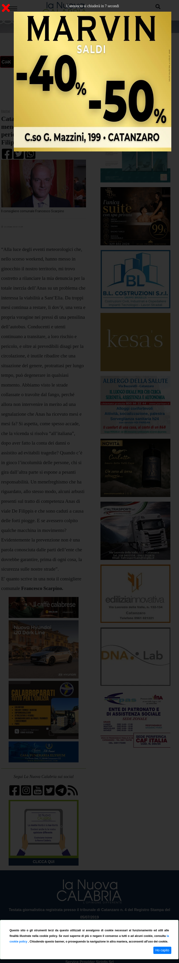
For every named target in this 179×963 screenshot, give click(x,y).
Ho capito (162, 950)
